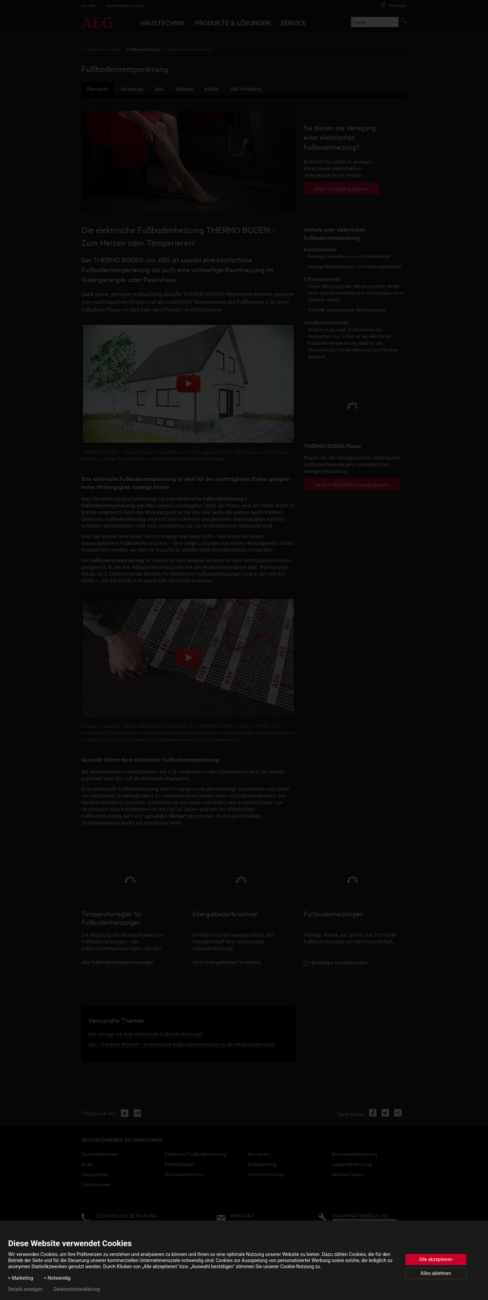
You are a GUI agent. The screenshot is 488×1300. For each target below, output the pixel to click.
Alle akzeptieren (436, 1259)
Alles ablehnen (436, 1273)
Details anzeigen (25, 1289)
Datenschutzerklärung (77, 1289)
